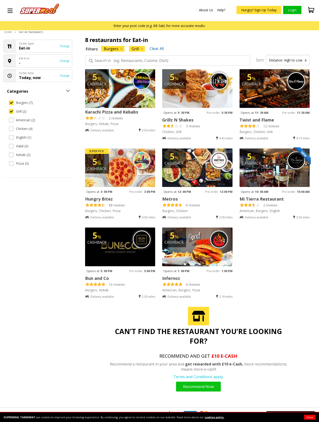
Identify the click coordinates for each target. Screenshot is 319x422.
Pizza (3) (19, 163)
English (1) (20, 137)
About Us (206, 10)
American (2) (22, 120)
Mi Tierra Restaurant (262, 199)
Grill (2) (17, 111)
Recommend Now (198, 386)
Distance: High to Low (288, 60)
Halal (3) (18, 146)
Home (8, 32)
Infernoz (171, 278)
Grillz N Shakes (177, 120)
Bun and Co (97, 278)
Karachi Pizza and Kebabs (111, 112)
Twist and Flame (257, 120)
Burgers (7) (21, 102)
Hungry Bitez (99, 199)
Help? (221, 10)
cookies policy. (214, 417)
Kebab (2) (19, 154)
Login (292, 10)
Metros (170, 199)
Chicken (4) (21, 128)
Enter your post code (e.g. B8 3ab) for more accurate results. (159, 25)
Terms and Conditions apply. (198, 376)
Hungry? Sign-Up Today (259, 10)
